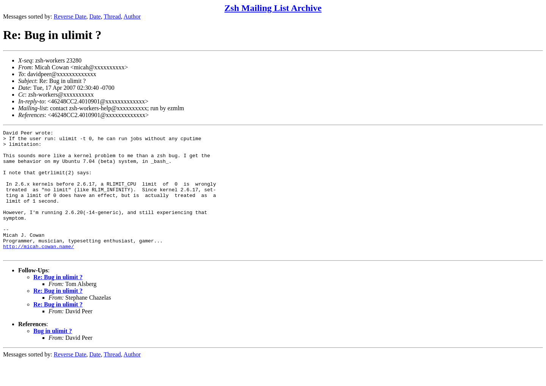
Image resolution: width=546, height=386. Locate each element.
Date (95, 16)
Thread (112, 16)
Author (132, 16)
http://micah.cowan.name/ (38, 270)
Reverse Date (70, 16)
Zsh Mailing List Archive (273, 8)
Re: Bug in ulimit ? (58, 302)
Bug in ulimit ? (52, 356)
